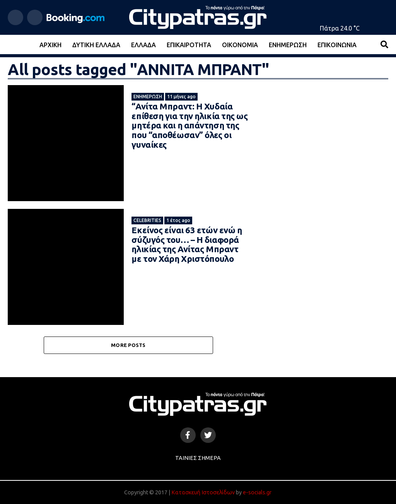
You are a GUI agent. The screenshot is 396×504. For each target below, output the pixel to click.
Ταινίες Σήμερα (198, 458)
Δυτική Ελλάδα (96, 44)
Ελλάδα (143, 44)
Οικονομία (240, 44)
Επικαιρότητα (189, 44)
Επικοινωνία (337, 44)
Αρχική (50, 44)
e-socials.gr (257, 492)
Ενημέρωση (288, 44)
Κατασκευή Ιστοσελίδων (203, 492)
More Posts (128, 345)
